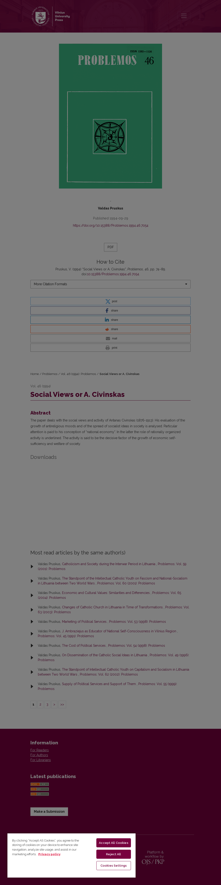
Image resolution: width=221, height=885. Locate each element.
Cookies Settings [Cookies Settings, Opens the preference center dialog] (114, 865)
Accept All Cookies (113, 843)
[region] (71, 855)
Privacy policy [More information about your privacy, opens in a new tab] (49, 854)
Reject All (113, 854)
